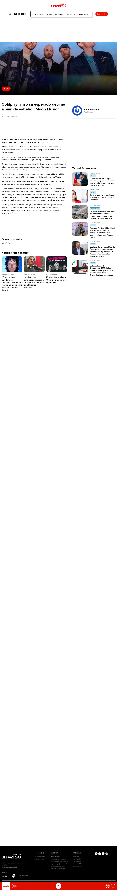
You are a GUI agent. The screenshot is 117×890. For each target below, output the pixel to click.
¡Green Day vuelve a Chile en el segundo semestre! (56, 280)
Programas (59, 14)
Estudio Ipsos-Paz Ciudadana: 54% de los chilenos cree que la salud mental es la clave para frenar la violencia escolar (101, 270)
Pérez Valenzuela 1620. (58, 866)
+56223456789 (55, 856)
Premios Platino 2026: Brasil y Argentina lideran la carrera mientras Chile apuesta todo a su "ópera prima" (102, 232)
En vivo (14, 885)
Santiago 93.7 (77, 859)
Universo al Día (95, 208)
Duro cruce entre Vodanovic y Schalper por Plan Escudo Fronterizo (102, 197)
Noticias (93, 175)
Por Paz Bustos (91, 109)
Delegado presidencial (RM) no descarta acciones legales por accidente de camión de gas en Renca (102, 214)
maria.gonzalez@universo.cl (59, 861)
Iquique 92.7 (76, 856)
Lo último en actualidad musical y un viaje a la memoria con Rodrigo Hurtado (34, 282)
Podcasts (71, 14)
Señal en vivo (101, 14)
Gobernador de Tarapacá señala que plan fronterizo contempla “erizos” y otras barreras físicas (102, 181)
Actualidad (39, 14)
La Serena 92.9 (77, 866)
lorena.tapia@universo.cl (58, 859)
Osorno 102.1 (77, 864)
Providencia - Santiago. (58, 868)
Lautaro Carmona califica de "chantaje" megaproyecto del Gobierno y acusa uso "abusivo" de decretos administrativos (102, 251)
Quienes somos (39, 859)
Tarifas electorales (40, 856)
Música (49, 14)
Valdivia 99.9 (77, 861)
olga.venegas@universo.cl (59, 864)
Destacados (83, 14)
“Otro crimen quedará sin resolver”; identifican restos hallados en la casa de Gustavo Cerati (12, 283)
